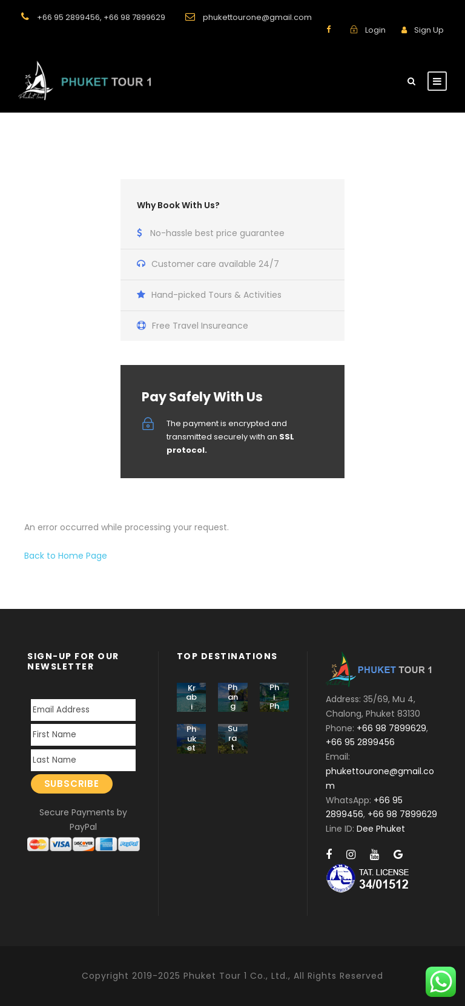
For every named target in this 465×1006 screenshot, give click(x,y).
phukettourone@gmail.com (257, 17)
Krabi (191, 697)
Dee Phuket (381, 829)
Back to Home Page (65, 556)
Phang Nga (232, 706)
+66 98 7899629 (134, 17)
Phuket (191, 738)
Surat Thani (233, 752)
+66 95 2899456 (68, 17)
